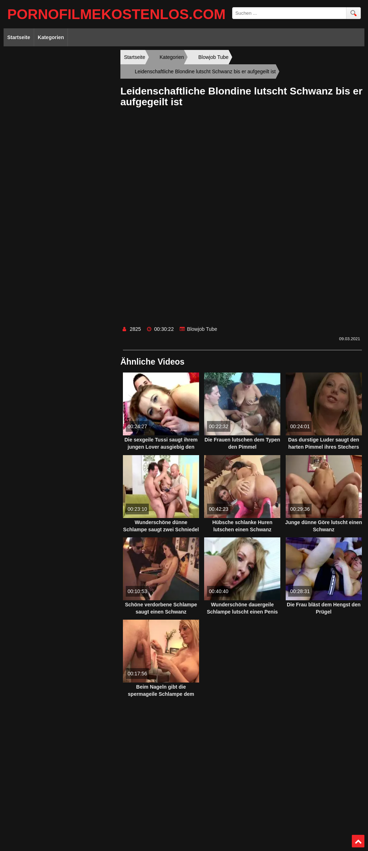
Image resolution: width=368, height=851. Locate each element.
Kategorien (51, 37)
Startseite (18, 37)
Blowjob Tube (202, 329)
